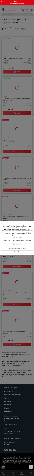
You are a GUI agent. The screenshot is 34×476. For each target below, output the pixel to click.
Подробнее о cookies (17, 237)
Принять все (17, 245)
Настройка (17, 252)
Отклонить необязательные (17, 248)
